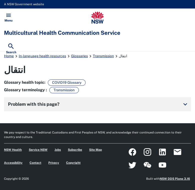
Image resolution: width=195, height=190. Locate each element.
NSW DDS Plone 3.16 (175, 178)
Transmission (103, 56)
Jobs (58, 150)
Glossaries (79, 56)
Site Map (95, 150)
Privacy (53, 162)
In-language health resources (42, 56)
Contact (35, 162)
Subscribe (75, 150)
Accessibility (13, 162)
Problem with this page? (98, 104)
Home (9, 56)
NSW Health (13, 150)
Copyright (73, 162)
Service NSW (38, 150)
